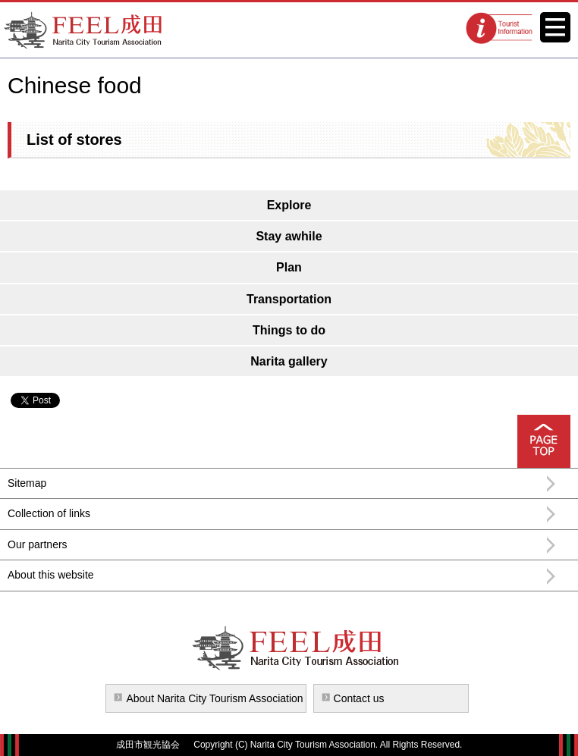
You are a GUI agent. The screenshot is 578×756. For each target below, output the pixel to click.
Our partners (38, 544)
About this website (51, 575)
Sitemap (27, 483)
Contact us (359, 698)
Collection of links (49, 513)
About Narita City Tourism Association (214, 698)
